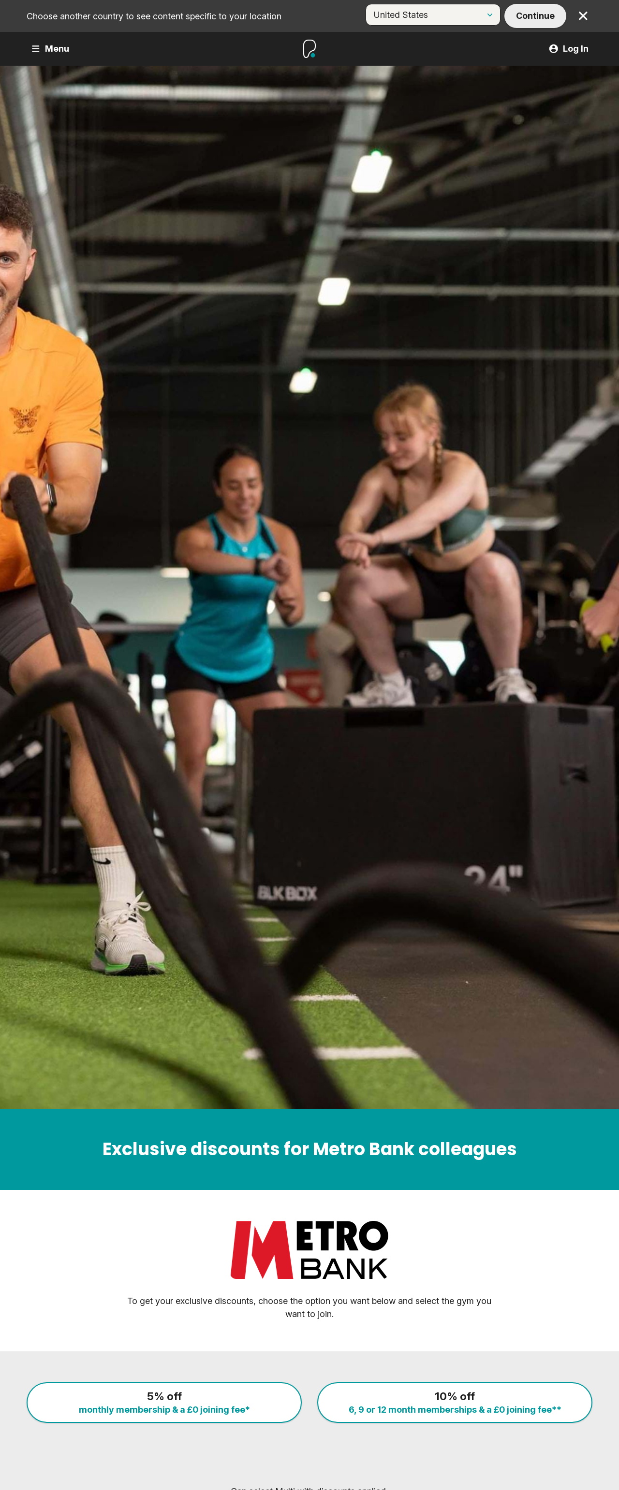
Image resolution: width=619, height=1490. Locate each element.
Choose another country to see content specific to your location (154, 16)
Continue (535, 16)
